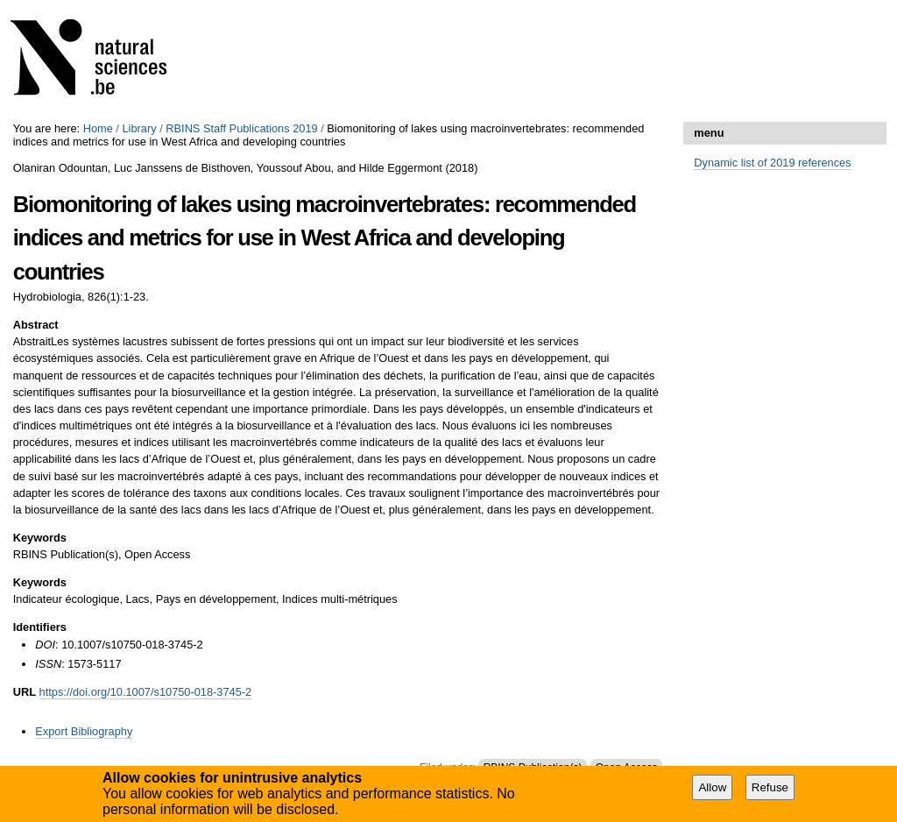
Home (98, 128)
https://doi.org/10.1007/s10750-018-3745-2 (145, 691)
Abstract (36, 324)
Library (139, 128)
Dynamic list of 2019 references (772, 162)
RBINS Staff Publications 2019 (241, 128)
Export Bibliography (83, 731)
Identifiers (40, 627)
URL (24, 691)
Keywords (40, 537)
